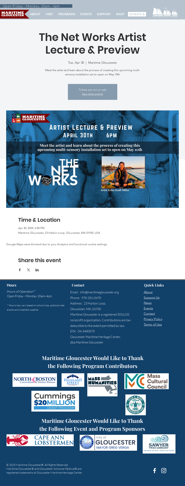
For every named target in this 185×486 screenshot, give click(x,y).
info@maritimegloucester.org (99, 292)
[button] (35, 14)
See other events (92, 94)
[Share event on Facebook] (20, 269)
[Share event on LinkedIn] (37, 269)
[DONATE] (137, 14)
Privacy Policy (153, 319)
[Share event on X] (28, 269)
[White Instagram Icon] (163, 470)
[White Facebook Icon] (154, 470)
